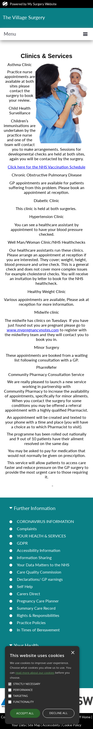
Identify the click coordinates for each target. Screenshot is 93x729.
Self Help (25, 586)
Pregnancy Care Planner (38, 600)
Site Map (34, 725)
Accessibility (51, 725)
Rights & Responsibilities (38, 615)
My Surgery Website (42, 4)
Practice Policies (31, 622)
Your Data (19, 725)
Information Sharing (34, 557)
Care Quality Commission (39, 572)
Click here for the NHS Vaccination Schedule (46, 166)
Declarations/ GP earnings (40, 579)
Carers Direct (28, 593)
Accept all (25, 713)
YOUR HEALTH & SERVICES (41, 535)
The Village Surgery (24, 17)
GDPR (22, 543)
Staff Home (82, 717)
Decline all (58, 713)
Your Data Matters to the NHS (43, 564)
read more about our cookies (34, 672)
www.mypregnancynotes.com (33, 329)
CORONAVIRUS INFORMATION (45, 521)
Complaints (27, 528)
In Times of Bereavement (38, 629)
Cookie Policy (71, 725)
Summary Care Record (36, 608)
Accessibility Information (38, 550)
